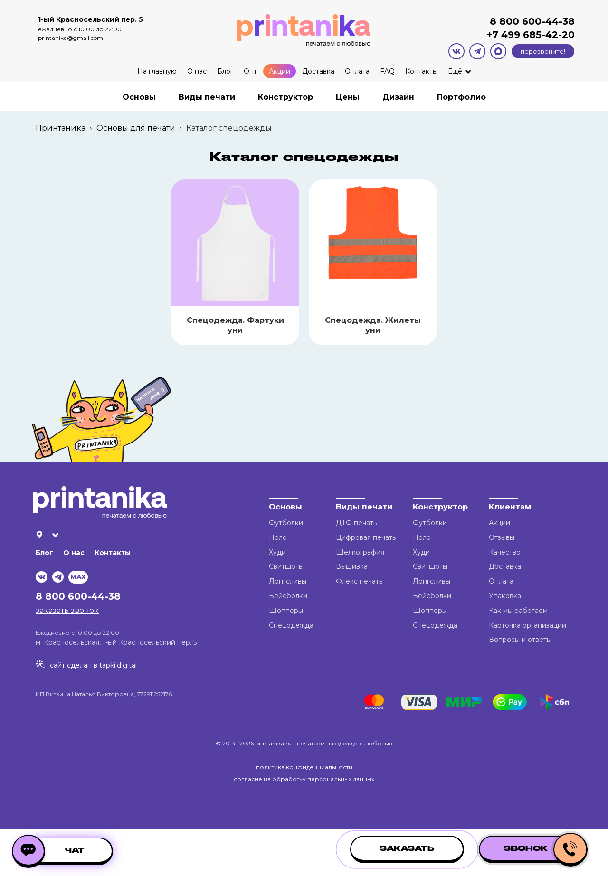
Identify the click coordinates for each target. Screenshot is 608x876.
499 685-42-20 (536, 34)
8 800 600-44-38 (532, 21)
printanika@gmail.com (70, 37)
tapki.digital (117, 665)
